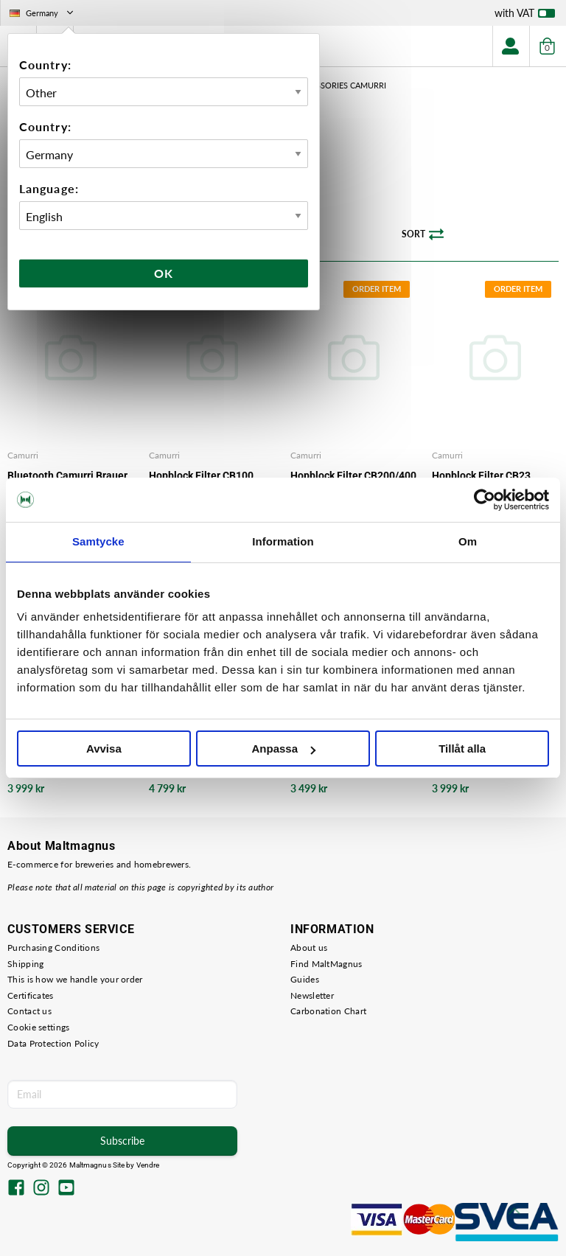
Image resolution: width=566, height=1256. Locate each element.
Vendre (148, 1165)
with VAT (525, 16)
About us (308, 947)
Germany (43, 12)
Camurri (22, 455)
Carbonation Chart (328, 1010)
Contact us (29, 1010)
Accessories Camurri (341, 85)
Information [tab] (283, 541)
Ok (163, 273)
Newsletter (312, 995)
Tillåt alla (462, 748)
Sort (423, 234)
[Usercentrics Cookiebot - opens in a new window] (484, 500)
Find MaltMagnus (326, 963)
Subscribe (122, 1140)
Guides (304, 979)
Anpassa (283, 748)
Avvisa (104, 748)
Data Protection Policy (53, 1043)
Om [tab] (467, 541)
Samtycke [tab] (98, 541)
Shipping (25, 963)
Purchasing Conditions (53, 947)
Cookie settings (38, 1027)
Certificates (30, 995)
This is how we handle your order (75, 979)
